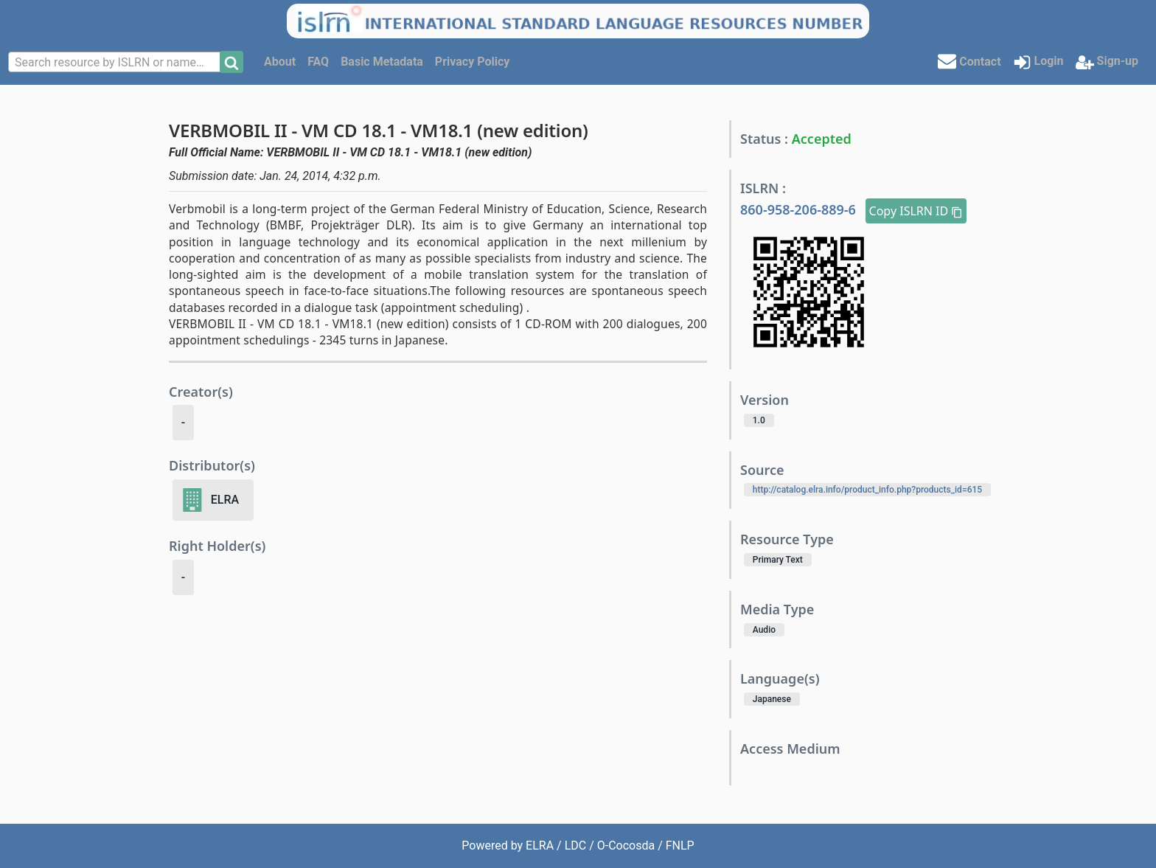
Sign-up (1107, 62)
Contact (969, 61)
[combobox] (115, 62)
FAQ (318, 62)
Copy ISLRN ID (916, 211)
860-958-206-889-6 (800, 209)
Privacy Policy (472, 62)
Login (1038, 62)
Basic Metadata (382, 62)
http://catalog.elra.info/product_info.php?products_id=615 (867, 490)
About (280, 62)
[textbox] (116, 62)
